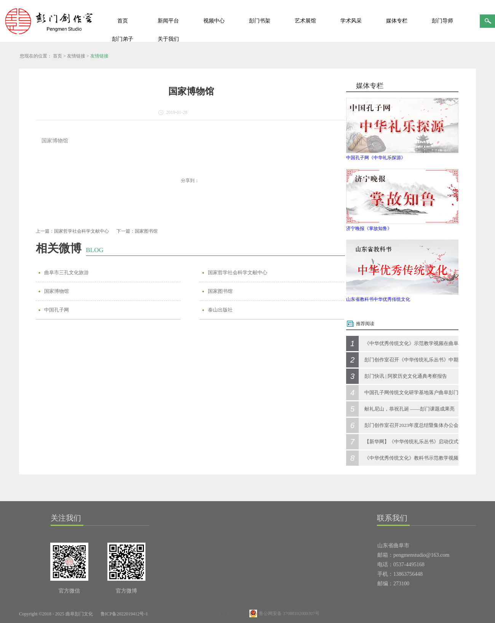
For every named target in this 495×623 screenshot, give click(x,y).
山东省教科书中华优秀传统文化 (378, 299)
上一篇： (72, 231)
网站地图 (165, 614)
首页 (122, 21)
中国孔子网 (56, 310)
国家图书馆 (220, 291)
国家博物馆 (56, 291)
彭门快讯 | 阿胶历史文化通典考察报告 (405, 376)
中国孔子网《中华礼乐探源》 (376, 157)
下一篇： (137, 231)
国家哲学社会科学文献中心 (237, 272)
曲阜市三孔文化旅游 (66, 272)
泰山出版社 (220, 310)
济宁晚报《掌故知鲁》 (369, 228)
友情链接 (76, 56)
